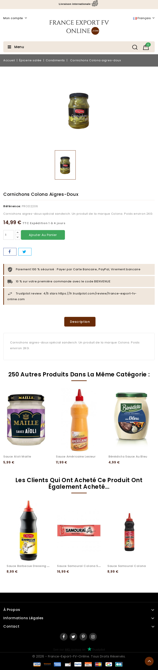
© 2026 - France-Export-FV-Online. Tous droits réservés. (79, 656)
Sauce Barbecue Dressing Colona (33, 566)
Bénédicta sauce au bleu (127, 456)
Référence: (12, 206)
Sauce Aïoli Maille (17, 456)
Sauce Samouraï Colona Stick (80, 566)
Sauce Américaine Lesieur (76, 456)
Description (80, 322)
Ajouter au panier (43, 235)
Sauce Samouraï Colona (126, 566)
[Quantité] (8, 235)
